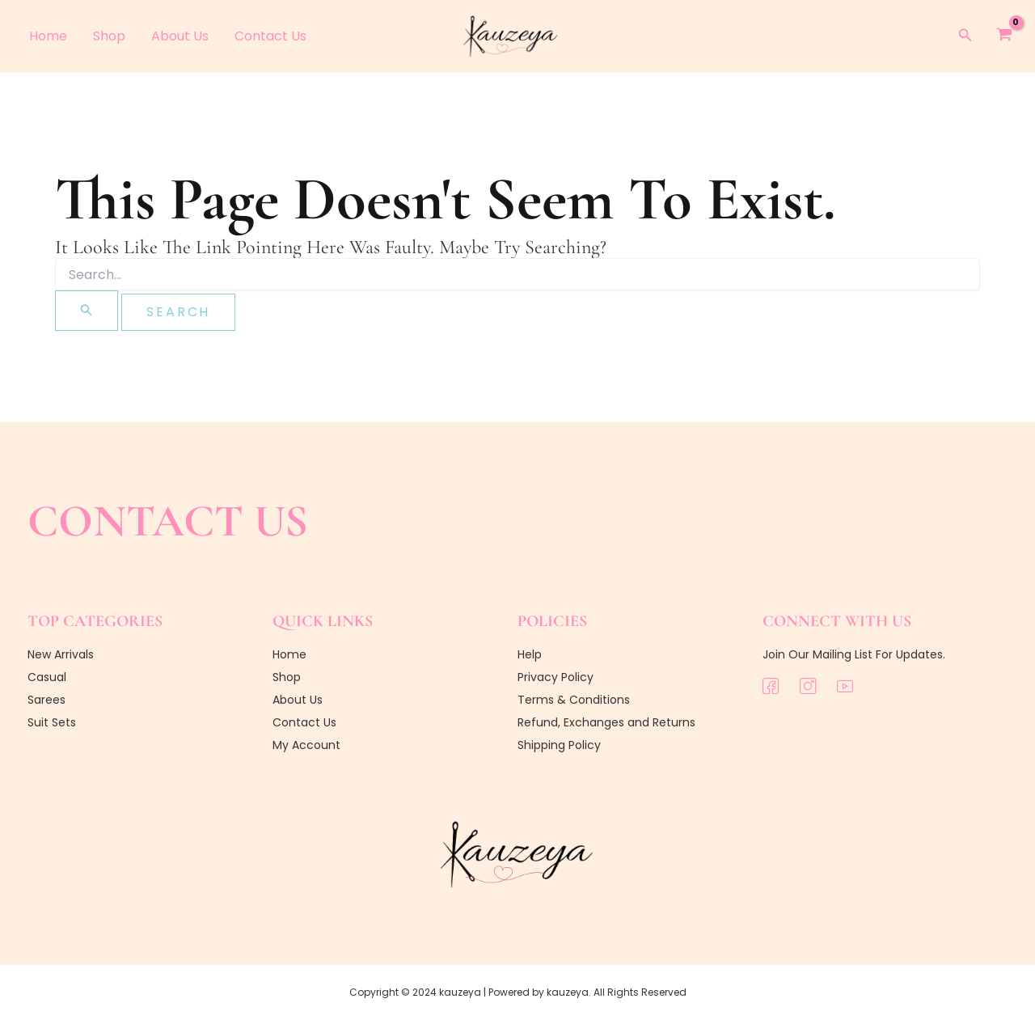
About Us (180, 36)
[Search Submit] (86, 310)
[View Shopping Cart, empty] (1004, 36)
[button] (965, 36)
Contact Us (270, 36)
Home (48, 36)
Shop (109, 36)
